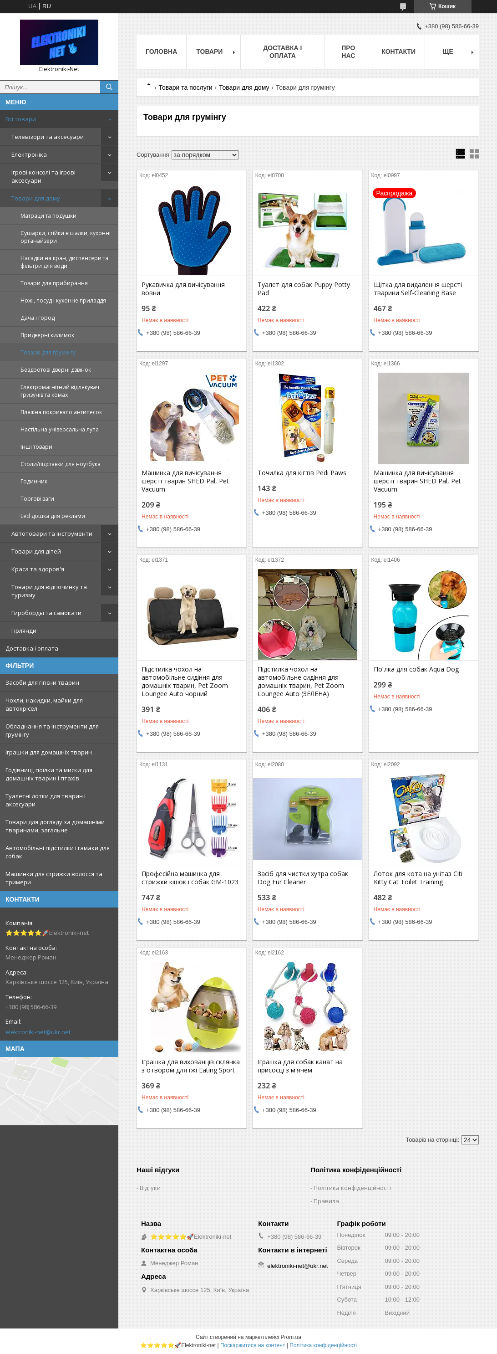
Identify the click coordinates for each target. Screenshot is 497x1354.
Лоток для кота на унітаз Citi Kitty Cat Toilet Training (418, 878)
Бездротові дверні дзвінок (55, 370)
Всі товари (20, 119)
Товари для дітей (36, 551)
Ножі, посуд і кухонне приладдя (63, 300)
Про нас (348, 51)
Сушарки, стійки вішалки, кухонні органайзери (65, 237)
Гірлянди (23, 630)
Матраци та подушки (48, 216)
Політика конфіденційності (352, 1188)
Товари (209, 51)
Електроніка (29, 154)
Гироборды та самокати (46, 613)
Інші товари (36, 447)
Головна (161, 51)
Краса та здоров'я (37, 569)
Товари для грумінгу (48, 352)
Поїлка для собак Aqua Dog (416, 669)
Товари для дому (35, 198)
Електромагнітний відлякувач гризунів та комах (59, 391)
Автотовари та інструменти (51, 533)
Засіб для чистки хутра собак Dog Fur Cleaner (303, 878)
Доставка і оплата (31, 648)
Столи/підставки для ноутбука (60, 464)
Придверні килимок (47, 335)
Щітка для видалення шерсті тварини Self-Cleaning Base (418, 289)
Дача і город (37, 318)
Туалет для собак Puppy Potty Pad (304, 289)
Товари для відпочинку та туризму (49, 591)
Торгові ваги (37, 499)
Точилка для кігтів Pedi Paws (302, 473)
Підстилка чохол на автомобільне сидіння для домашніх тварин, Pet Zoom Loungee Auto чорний (185, 681)
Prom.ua (291, 1337)
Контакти (398, 51)
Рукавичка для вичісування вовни (183, 289)
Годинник (33, 481)
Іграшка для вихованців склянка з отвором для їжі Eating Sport (191, 1066)
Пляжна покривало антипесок (61, 412)
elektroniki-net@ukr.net (38, 1032)
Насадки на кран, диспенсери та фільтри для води (64, 262)
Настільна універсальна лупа (59, 429)
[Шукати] (109, 87)
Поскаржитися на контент (252, 1345)
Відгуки (150, 1188)
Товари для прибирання (54, 283)
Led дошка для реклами (52, 516)
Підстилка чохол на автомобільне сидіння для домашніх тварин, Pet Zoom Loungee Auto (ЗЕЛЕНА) (301, 681)
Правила (326, 1201)
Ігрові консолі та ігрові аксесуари (43, 176)
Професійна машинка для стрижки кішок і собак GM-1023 (190, 878)
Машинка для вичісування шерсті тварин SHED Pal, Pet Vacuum (185, 481)
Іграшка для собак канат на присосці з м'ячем (300, 1066)
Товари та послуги (185, 87)
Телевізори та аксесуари (47, 137)
